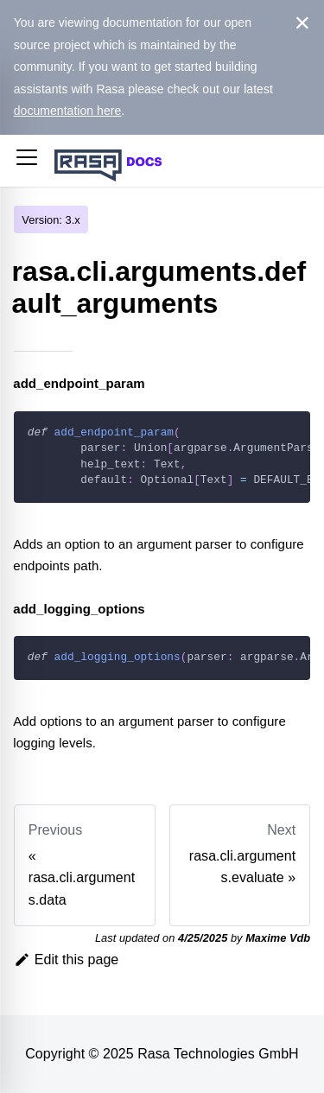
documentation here (68, 111)
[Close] (303, 23)
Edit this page (66, 959)
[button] (27, 160)
